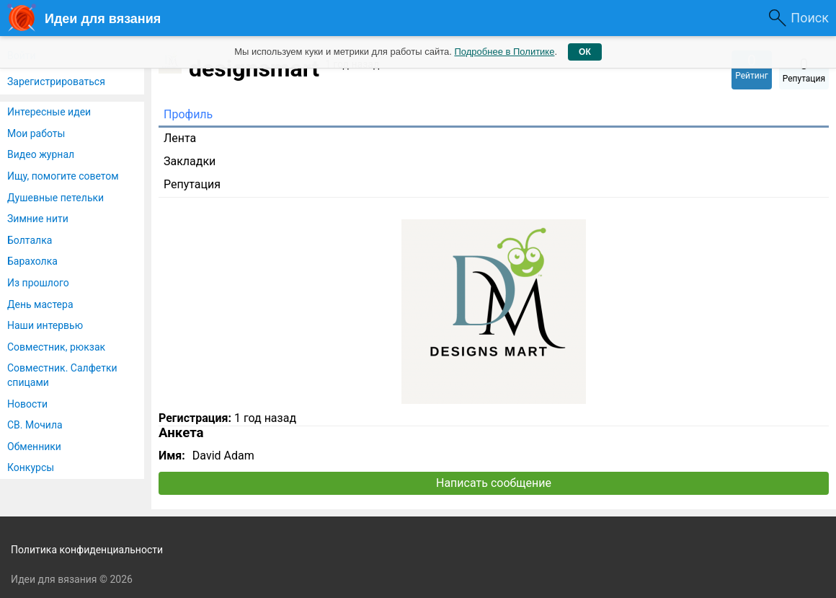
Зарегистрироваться (56, 81)
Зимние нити (37, 218)
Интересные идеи (49, 112)
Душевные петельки (55, 197)
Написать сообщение (493, 483)
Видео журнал (40, 154)
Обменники (34, 446)
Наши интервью (45, 325)
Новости (27, 404)
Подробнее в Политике (504, 51)
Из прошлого (38, 283)
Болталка (29, 240)
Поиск (810, 17)
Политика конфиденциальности (87, 549)
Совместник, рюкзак (56, 347)
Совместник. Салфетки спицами (62, 375)
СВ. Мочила (35, 425)
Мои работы (36, 133)
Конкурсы (30, 467)
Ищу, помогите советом (63, 176)
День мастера (40, 304)
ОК (585, 52)
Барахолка (32, 261)
